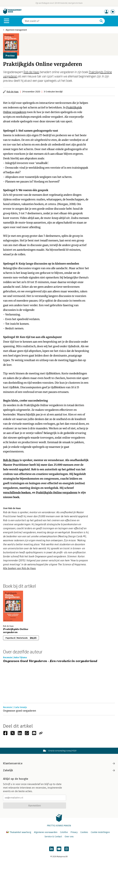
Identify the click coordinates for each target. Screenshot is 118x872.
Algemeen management (16, 30)
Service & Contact (53, 836)
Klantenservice (59, 763)
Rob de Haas (31, 72)
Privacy (74, 832)
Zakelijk (59, 770)
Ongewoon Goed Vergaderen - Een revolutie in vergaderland (50, 661)
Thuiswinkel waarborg (19, 832)
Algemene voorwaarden (45, 832)
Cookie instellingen (100, 832)
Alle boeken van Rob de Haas (19, 568)
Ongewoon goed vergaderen (19, 710)
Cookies (84, 832)
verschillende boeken (17, 492)
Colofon (64, 832)
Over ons (69, 836)
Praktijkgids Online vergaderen (56, 492)
